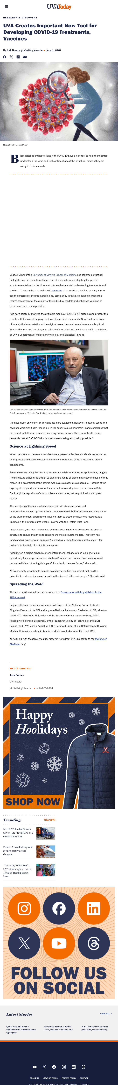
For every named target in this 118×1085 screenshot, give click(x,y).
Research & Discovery (20, 17)
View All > (106, 1013)
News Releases (50, 1078)
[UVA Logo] (59, 1054)
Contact (84, 1078)
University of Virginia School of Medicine (54, 274)
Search (106, 6)
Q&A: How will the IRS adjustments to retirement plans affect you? (21, 1029)
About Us (34, 1078)
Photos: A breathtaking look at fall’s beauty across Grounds (17, 851)
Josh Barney (13, 50)
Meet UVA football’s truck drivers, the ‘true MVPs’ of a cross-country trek (18, 833)
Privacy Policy (69, 1078)
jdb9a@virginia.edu (32, 50)
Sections (11, 6)
